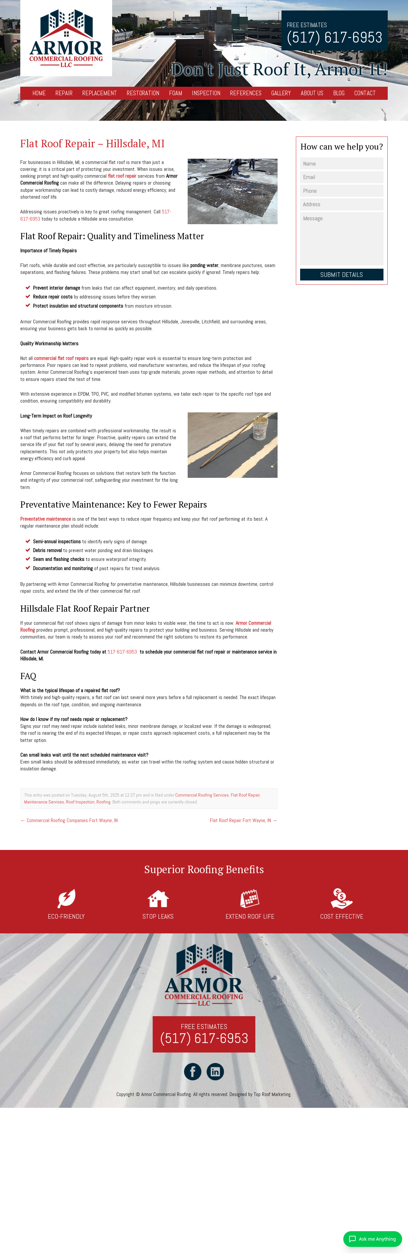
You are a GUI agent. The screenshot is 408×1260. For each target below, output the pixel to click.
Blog (339, 93)
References (246, 93)
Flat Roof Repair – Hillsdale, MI (92, 143)
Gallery (281, 93)
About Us (312, 93)
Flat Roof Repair (245, 795)
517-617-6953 (122, 651)
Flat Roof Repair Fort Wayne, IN (244, 820)
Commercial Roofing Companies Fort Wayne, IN (69, 820)
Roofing (103, 802)
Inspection (206, 93)
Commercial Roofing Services (202, 795)
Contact (365, 93)
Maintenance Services (44, 802)
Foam (175, 93)
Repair (64, 93)
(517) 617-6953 (334, 37)
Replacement (99, 93)
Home (39, 93)
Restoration (143, 93)
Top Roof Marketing (272, 1094)
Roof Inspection (80, 802)
